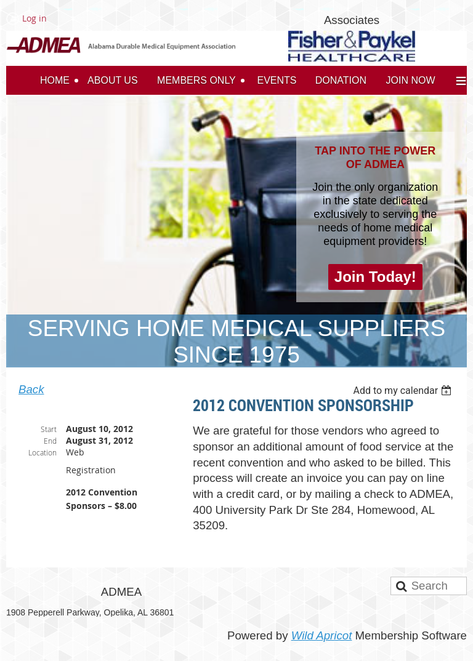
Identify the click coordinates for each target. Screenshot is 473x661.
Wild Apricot (321, 635)
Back (31, 389)
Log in (34, 18)
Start (49, 429)
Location (42, 452)
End (50, 441)
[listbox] (404, 390)
